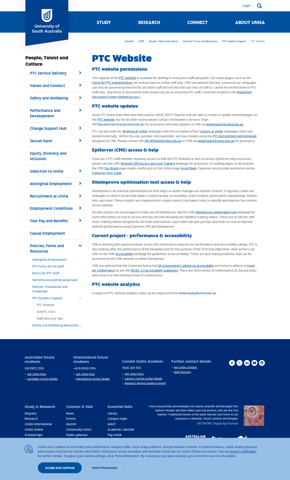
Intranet (129, 41)
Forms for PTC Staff (45, 273)
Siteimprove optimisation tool (216, 212)
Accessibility (124, 254)
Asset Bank (189, 168)
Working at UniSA (135, 131)
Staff (141, 41)
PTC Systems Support (234, 41)
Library (112, 413)
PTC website (127, 78)
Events (71, 418)
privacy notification (243, 451)
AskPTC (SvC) (46, 311)
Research (149, 22)
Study (104, 22)
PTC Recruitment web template (235, 136)
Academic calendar (121, 429)
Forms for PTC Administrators (112, 82)
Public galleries (77, 435)
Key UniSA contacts (185, 367)
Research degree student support (145, 383)
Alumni (71, 424)
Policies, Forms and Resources (200, 41)
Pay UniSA (115, 435)
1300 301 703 (131, 368)
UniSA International (38, 424)
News (70, 413)
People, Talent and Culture (163, 41)
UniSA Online (34, 429)
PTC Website (46, 305)
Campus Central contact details (143, 379)
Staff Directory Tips (50, 318)
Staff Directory (182, 372)
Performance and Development (54, 280)
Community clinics (79, 429)
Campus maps (117, 418)
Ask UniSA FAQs (36, 374)
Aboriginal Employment (49, 259)
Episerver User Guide (107, 173)
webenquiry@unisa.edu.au (197, 293)
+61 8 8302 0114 (84, 368)
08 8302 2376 (34, 368)
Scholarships (34, 435)
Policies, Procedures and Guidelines (50, 289)
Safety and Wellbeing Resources (58, 326)
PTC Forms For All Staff (48, 266)
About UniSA (250, 22)
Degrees (31, 413)
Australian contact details (42, 379)
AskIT (112, 424)
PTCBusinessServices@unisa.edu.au (118, 124)
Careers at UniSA (211, 131)
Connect (197, 22)
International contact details (93, 379)
